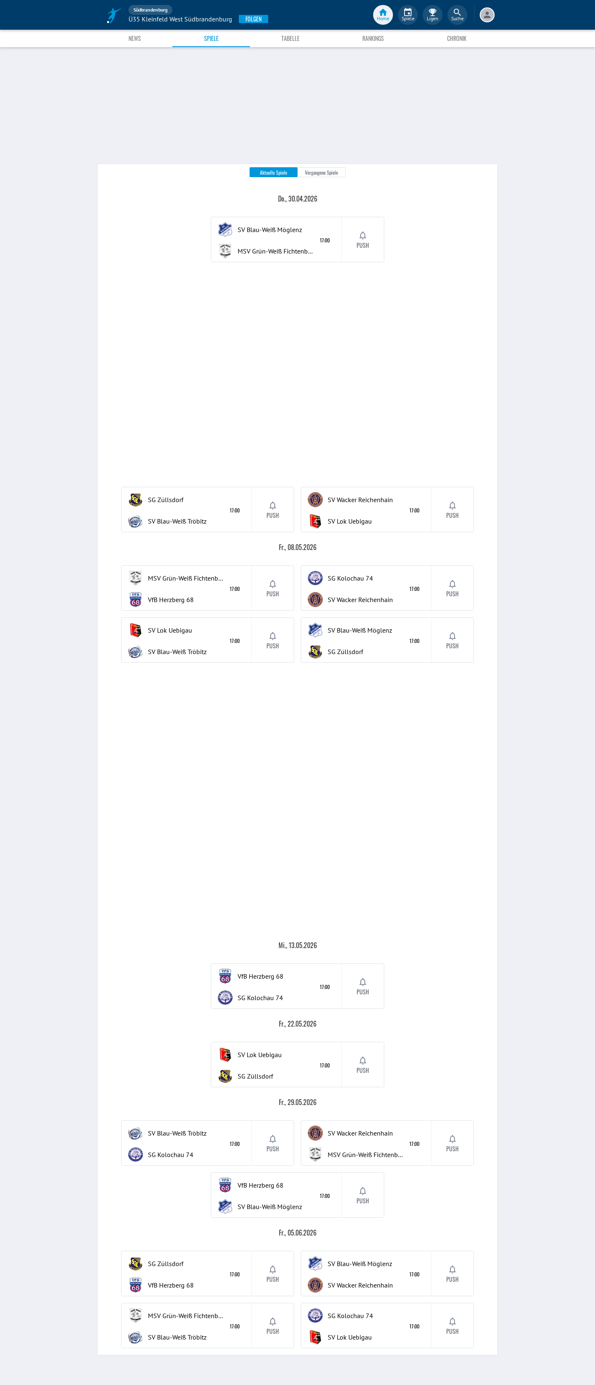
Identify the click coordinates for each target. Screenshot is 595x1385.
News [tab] (135, 38)
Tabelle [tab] (290, 38)
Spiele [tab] (211, 38)
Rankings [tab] (373, 38)
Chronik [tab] (456, 38)
